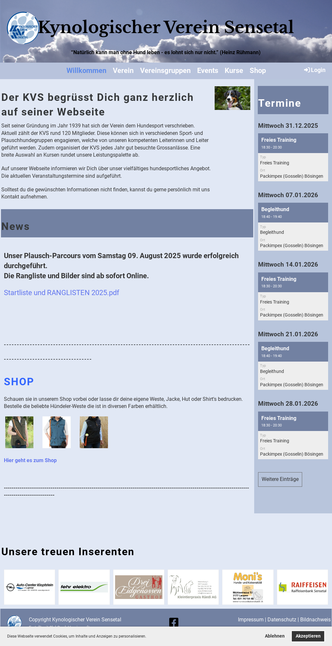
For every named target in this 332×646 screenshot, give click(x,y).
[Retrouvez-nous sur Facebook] (173, 622)
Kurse (234, 70)
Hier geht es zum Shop (30, 460)
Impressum (251, 619)
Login (314, 70)
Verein (123, 70)
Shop (258, 70)
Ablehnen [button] (275, 636)
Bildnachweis (315, 619)
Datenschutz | (283, 619)
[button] (148, 637)
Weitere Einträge (280, 479)
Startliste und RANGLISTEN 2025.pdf (61, 292)
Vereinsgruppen (165, 70)
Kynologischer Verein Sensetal (166, 27)
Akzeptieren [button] (308, 636)
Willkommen (86, 70)
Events (207, 70)
